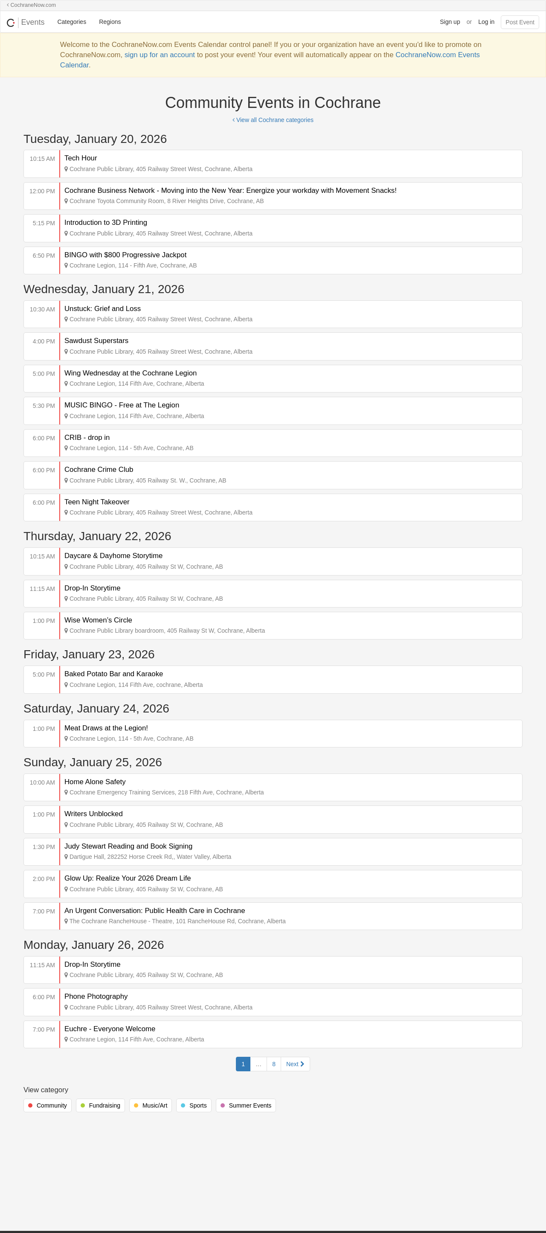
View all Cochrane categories (273, 119)
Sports (197, 1105)
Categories (71, 21)
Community (52, 1105)
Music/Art (154, 1105)
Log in (486, 21)
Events (25, 22)
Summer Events (250, 1105)
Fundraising (104, 1105)
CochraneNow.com (31, 5)
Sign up (450, 21)
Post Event (519, 22)
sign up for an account (160, 55)
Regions (110, 21)
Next (295, 1064)
